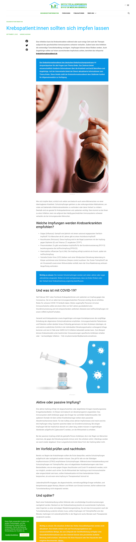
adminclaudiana (25, 34)
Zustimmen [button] (24, 535)
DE (128, 5)
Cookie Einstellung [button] (11, 535)
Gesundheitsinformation (49, 13)
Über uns (91, 13)
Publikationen (79, 13)
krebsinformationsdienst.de (46, 54)
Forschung (66, 13)
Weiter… (61, 541)
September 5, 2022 (12, 34)
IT (125, 5)
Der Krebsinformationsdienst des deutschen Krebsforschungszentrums (67, 63)
